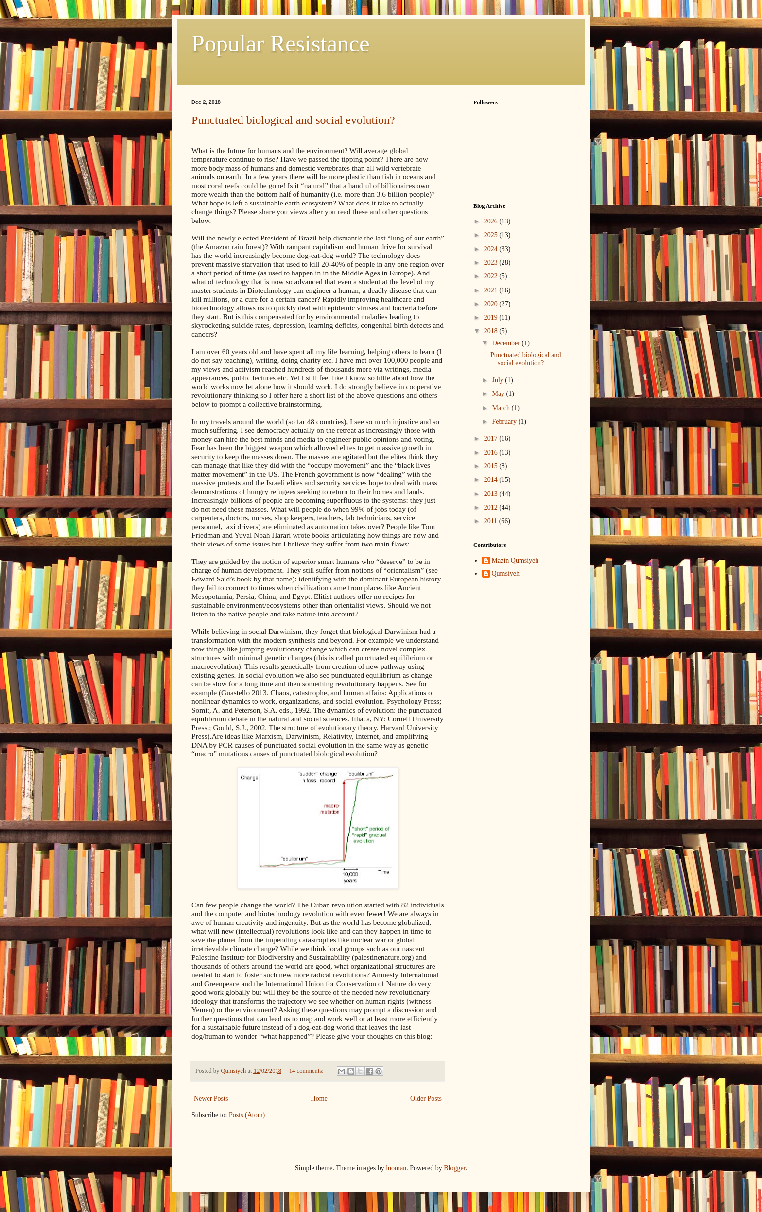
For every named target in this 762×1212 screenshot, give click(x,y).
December (506, 343)
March (501, 407)
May (499, 393)
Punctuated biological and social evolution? (293, 120)
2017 (492, 438)
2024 (492, 249)
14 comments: (307, 1070)
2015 (492, 466)
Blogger (454, 1168)
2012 (492, 507)
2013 (492, 493)
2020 (492, 303)
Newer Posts (211, 1098)
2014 (492, 479)
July (498, 380)
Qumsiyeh (506, 573)
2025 (492, 235)
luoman (396, 1168)
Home (319, 1098)
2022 (492, 276)
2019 (492, 317)
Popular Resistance (280, 43)
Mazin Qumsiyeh (515, 560)
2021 (492, 290)
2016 (492, 452)
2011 (491, 521)
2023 (492, 262)
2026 (492, 221)
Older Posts (426, 1098)
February (505, 421)
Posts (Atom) (247, 1115)
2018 (492, 331)
